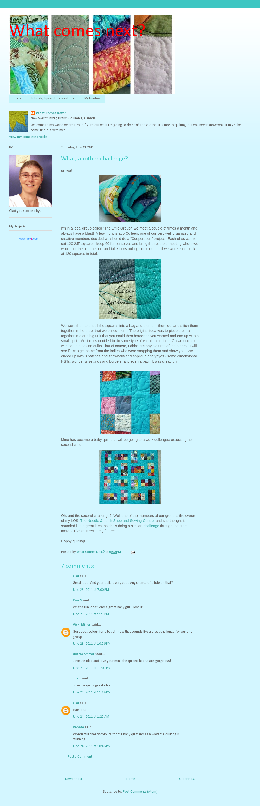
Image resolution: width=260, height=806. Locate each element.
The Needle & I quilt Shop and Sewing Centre (117, 521)
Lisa (76, 576)
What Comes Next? (51, 113)
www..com (28, 238)
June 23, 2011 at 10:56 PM (92, 644)
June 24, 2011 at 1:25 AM (91, 717)
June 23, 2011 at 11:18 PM (92, 692)
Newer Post (73, 779)
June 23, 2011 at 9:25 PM (91, 614)
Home (17, 98)
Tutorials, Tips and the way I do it (53, 98)
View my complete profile (28, 137)
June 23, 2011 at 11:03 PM (92, 668)
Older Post (187, 779)
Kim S (77, 600)
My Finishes (92, 98)
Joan (77, 678)
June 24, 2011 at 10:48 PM (92, 746)
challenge (152, 526)
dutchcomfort (83, 654)
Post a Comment (80, 757)
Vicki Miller (81, 625)
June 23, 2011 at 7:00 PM (91, 590)
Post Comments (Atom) (140, 792)
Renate (78, 727)
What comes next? (77, 31)
